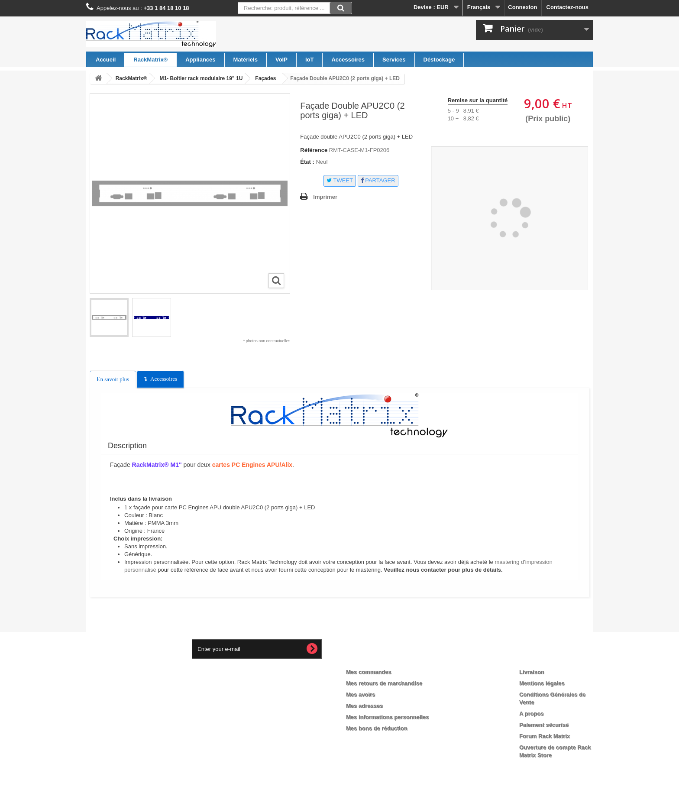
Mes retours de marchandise (384, 683)
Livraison (531, 672)
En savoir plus (113, 379)
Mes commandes (368, 672)
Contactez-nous (567, 7)
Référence (313, 150)
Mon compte (370, 658)
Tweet (340, 180)
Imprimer (325, 197)
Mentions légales (542, 683)
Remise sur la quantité (478, 100)
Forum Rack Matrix (544, 736)
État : (307, 162)
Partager (378, 180)
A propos (531, 713)
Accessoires (163, 378)
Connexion (522, 7)
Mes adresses (364, 705)
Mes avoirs (360, 694)
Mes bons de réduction (376, 728)
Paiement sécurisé (544, 725)
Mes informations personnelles (387, 717)
